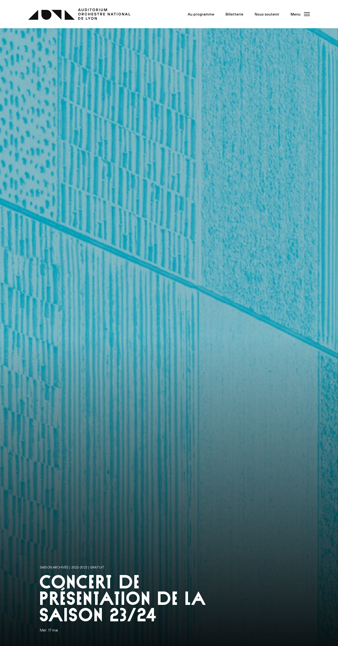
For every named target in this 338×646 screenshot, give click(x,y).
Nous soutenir (267, 14)
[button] (299, 14)
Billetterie (234, 14)
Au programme (201, 14)
